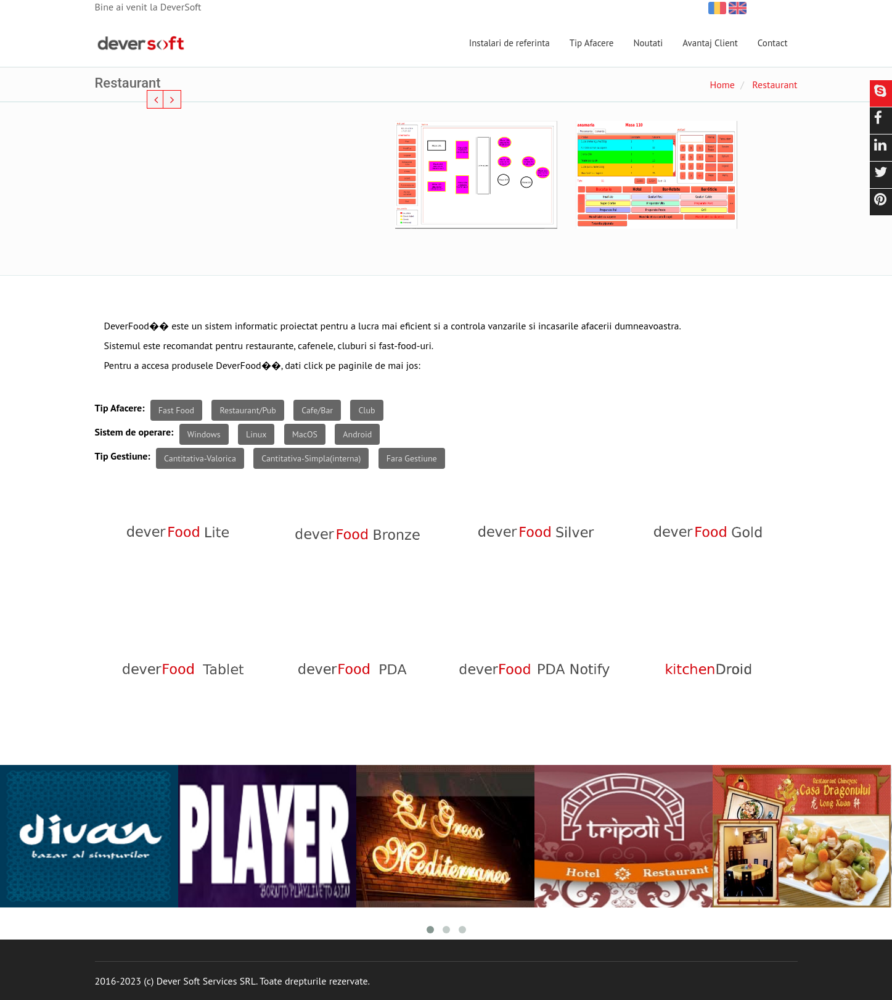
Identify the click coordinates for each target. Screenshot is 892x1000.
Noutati (648, 43)
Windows (204, 434)
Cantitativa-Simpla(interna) (311, 458)
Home (722, 84)
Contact (773, 43)
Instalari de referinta (509, 43)
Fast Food (176, 410)
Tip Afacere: (120, 408)
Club (366, 410)
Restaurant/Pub (247, 410)
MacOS (304, 434)
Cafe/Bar (317, 410)
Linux (256, 434)
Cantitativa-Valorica (200, 458)
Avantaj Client (710, 43)
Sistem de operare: (134, 432)
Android (357, 434)
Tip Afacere (592, 43)
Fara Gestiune (412, 458)
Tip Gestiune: (122, 456)
